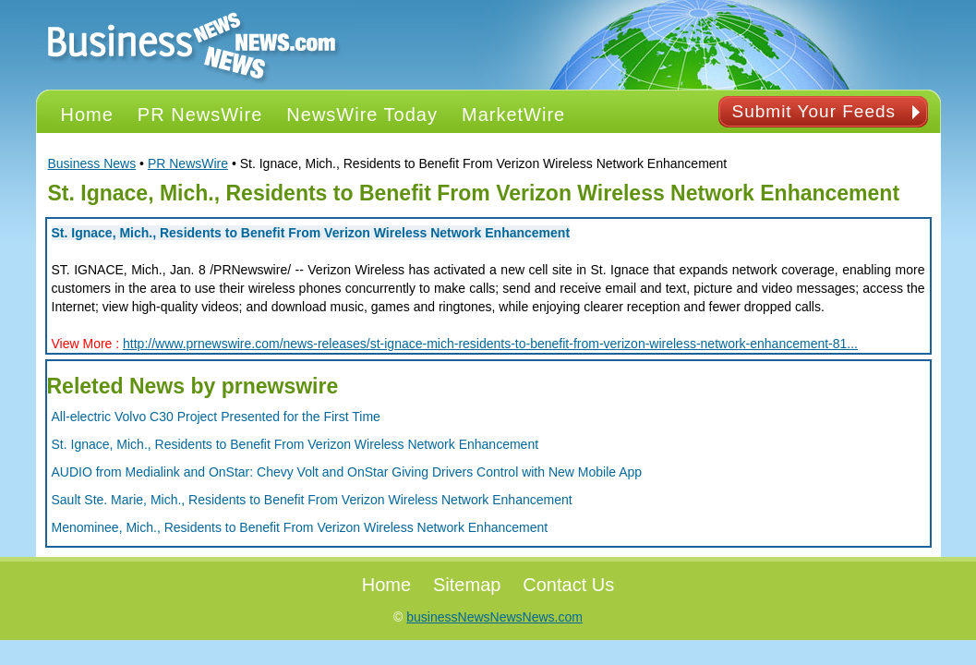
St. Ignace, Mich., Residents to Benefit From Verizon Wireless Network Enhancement (311, 232)
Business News (92, 163)
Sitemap (466, 584)
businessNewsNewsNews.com (494, 617)
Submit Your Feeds (814, 111)
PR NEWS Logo (192, 45)
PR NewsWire (188, 163)
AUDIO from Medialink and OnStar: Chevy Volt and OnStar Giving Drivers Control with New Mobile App (347, 472)
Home (386, 584)
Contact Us (568, 584)
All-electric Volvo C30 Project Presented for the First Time (216, 416)
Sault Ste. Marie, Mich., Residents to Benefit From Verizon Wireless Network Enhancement (312, 499)
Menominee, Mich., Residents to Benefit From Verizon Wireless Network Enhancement (300, 527)
